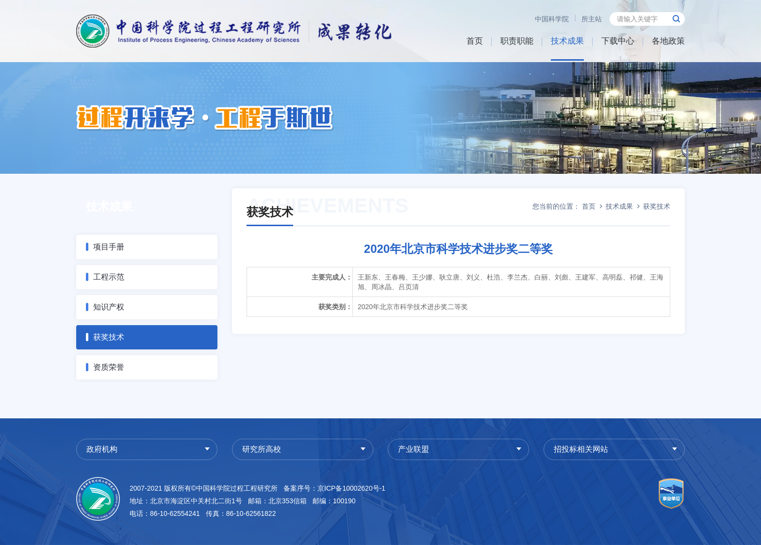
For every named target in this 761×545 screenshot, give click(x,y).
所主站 (591, 19)
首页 (474, 41)
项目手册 (108, 247)
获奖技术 (108, 337)
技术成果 (567, 41)
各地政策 (668, 41)
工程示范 (108, 277)
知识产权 (108, 307)
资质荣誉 (108, 367)
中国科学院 (552, 19)
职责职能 (516, 41)
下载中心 (617, 41)
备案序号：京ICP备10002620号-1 (334, 488)
